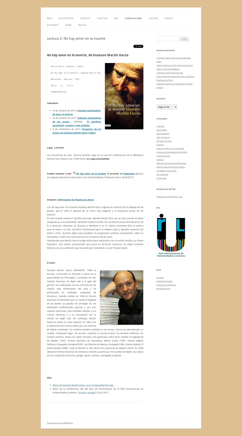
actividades (161, 130)
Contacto (85, 18)
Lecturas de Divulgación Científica (171, 152)
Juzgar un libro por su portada (170, 148)
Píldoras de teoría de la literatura (171, 163)
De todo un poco (164, 141)
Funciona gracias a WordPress (60, 423)
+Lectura (160, 126)
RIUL (116, 18)
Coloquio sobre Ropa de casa (169, 72)
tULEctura (102, 18)
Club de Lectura (133, 18)
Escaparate (52, 25)
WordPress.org (163, 288)
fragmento (129, 173)
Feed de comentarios (166, 285)
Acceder (160, 277)
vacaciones (161, 178)
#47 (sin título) (65, 18)
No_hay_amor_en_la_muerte (91, 173)
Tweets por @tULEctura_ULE (169, 196)
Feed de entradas (164, 281)
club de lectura (163, 137)
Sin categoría (162, 174)
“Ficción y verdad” (87, 392)
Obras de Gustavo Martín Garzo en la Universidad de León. (83, 385)
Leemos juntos (163, 156)
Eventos (169, 18)
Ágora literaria (162, 133)
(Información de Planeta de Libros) (75, 199)
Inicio (49, 18)
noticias (160, 159)
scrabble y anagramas (166, 170)
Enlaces (82, 25)
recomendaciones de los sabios (170, 167)
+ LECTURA (153, 18)
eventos (160, 144)
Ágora (68, 25)
